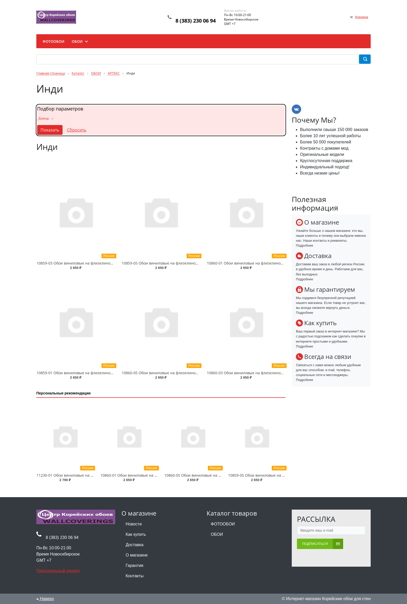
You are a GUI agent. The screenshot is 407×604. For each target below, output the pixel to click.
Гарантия (134, 565)
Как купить (136, 534)
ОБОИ (217, 534)
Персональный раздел (58, 570)
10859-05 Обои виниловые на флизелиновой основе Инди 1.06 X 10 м (184, 263)
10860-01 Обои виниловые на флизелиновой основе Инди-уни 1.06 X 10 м (273, 263)
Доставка (135, 545)
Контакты (135, 576)
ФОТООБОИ (223, 524)
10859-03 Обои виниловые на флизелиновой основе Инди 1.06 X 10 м (99, 263)
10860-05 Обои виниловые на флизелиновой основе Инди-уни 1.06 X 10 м (188, 372)
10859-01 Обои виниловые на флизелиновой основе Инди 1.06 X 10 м (99, 372)
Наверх (45, 598)
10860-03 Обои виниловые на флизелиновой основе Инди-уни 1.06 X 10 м (273, 372)
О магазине (137, 555)
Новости (134, 524)
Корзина (361, 17)
